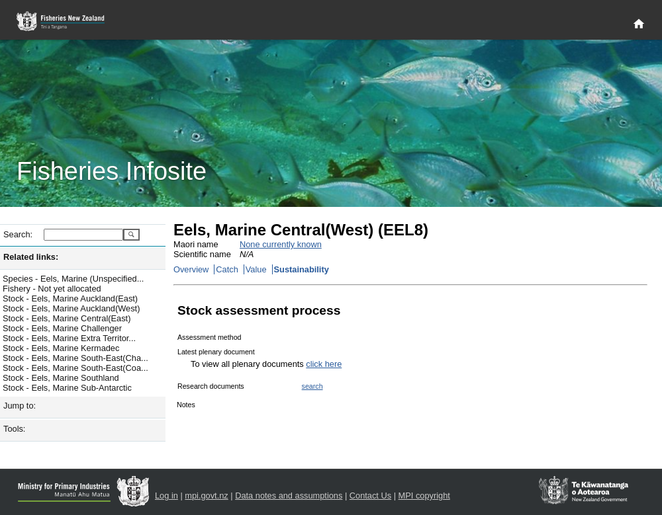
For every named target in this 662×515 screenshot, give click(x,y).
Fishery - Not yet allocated (52, 289)
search (312, 386)
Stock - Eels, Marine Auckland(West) (71, 308)
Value (256, 269)
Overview (191, 269)
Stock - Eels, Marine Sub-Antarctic (67, 388)
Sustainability (301, 269)
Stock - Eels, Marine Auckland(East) (70, 298)
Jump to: (19, 406)
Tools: (14, 429)
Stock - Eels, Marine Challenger (62, 328)
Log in (166, 495)
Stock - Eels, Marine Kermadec (61, 348)
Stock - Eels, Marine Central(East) (66, 318)
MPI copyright (424, 495)
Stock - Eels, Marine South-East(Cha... (75, 358)
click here (324, 364)
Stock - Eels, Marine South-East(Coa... (75, 368)
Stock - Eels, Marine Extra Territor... (69, 338)
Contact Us (370, 495)
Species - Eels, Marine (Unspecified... (73, 279)
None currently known (281, 244)
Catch (227, 269)
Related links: (30, 257)
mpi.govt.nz (206, 495)
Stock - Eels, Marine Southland (61, 378)
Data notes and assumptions (288, 495)
